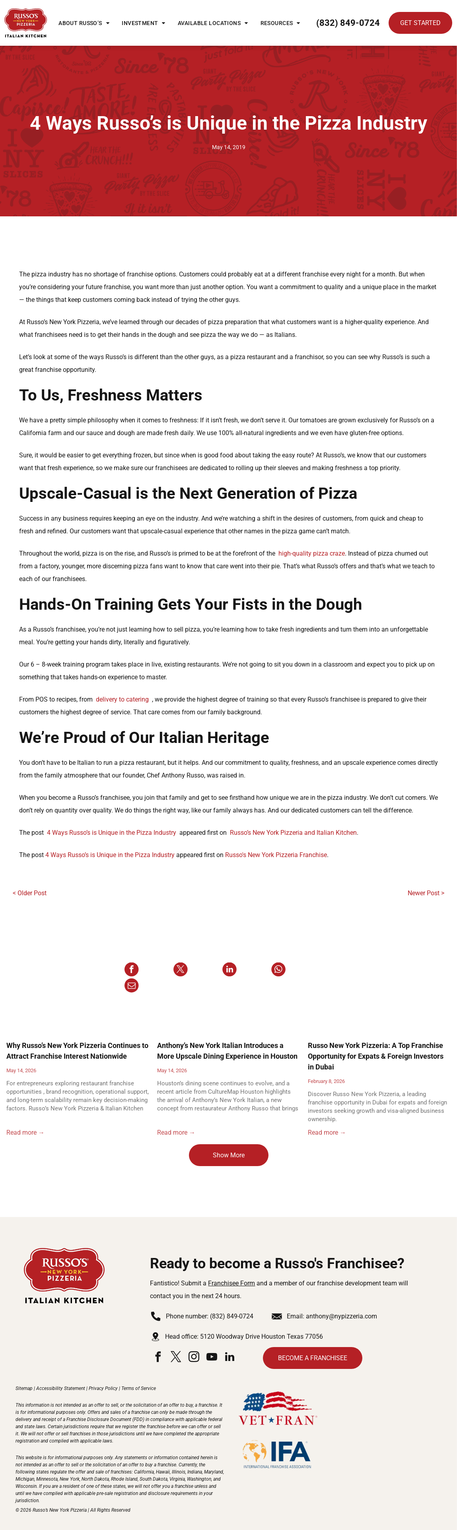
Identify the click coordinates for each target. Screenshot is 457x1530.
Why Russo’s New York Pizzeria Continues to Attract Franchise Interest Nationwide (77, 1050)
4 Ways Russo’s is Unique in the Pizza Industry (111, 832)
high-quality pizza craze (311, 553)
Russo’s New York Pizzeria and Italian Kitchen (293, 832)
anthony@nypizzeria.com (341, 1316)
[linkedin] (229, 1358)
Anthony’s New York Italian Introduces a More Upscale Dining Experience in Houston (227, 1050)
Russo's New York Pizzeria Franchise (276, 855)
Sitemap (24, 1388)
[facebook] (158, 1358)
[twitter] (176, 1358)
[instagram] (194, 1358)
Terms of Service (138, 1388)
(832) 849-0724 (231, 1316)
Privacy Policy (103, 1388)
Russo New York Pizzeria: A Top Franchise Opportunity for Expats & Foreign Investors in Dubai (375, 1056)
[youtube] (212, 1358)
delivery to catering (122, 699)
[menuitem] (84, 23)
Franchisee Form (231, 1283)
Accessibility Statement (60, 1388)
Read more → (25, 1132)
